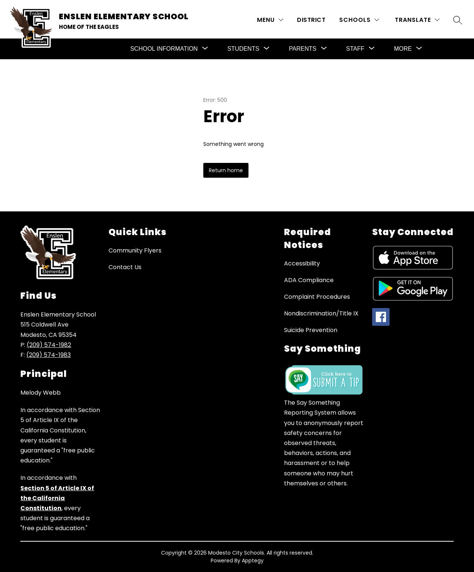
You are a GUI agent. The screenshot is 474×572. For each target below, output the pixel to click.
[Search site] (457, 20)
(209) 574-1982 (49, 345)
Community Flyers (135, 250)
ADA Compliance (309, 280)
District (311, 20)
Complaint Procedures (317, 296)
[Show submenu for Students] (243, 48)
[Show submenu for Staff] (355, 48)
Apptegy (253, 560)
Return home (226, 170)
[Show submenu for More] (403, 48)
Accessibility (302, 263)
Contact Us (125, 267)
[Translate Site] (417, 19)
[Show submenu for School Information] (164, 48)
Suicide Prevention (310, 330)
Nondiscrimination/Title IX (321, 313)
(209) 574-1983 (48, 355)
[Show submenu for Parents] (302, 48)
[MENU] (270, 19)
